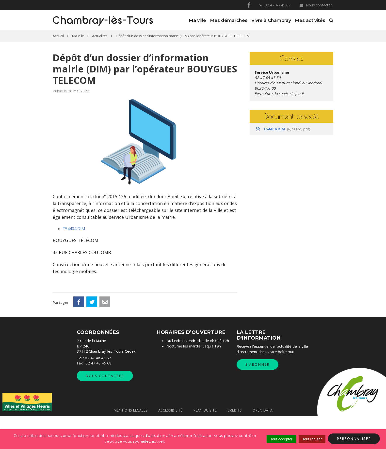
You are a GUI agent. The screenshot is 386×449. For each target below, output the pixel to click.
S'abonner (257, 397)
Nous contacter (315, 4)
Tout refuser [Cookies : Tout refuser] (312, 439)
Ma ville (197, 20)
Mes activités (310, 20)
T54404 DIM (74, 228)
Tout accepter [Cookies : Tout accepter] (281, 439)
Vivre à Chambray (271, 20)
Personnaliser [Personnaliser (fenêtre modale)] (354, 438)
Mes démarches (228, 20)
